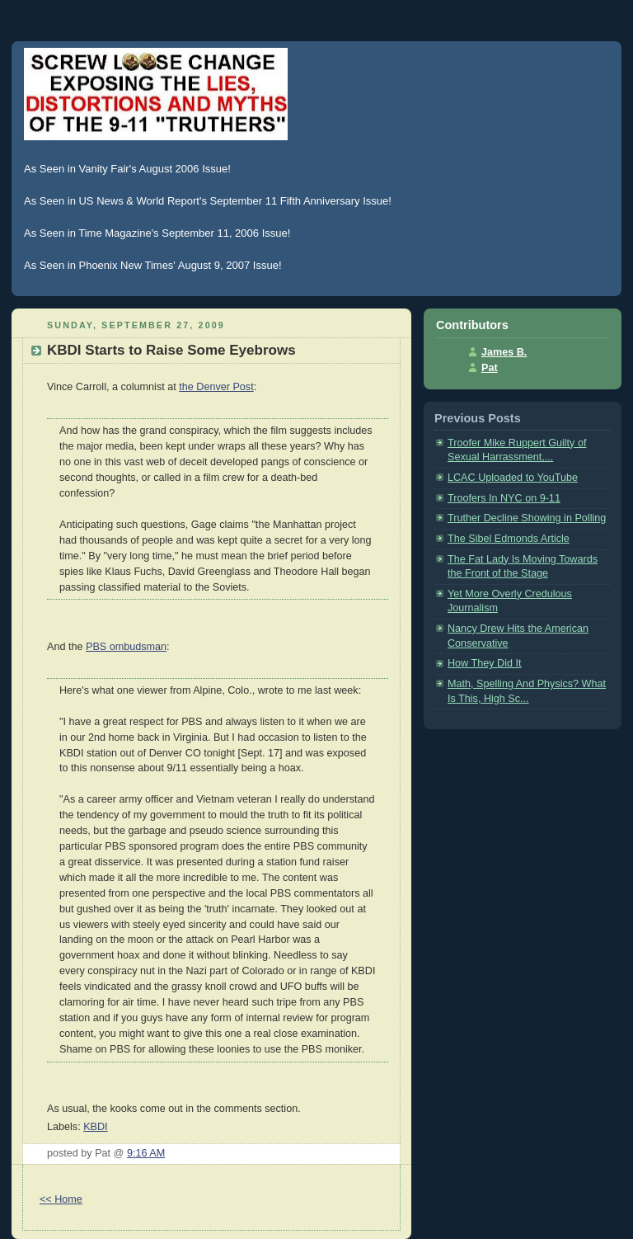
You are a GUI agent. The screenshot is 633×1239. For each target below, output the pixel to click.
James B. (504, 352)
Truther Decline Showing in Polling (527, 518)
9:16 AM (146, 1153)
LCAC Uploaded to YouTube (513, 477)
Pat (489, 368)
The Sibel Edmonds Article (509, 538)
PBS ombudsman (126, 646)
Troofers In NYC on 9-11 (504, 498)
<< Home (61, 1199)
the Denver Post (216, 387)
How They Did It (484, 663)
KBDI (95, 1127)
